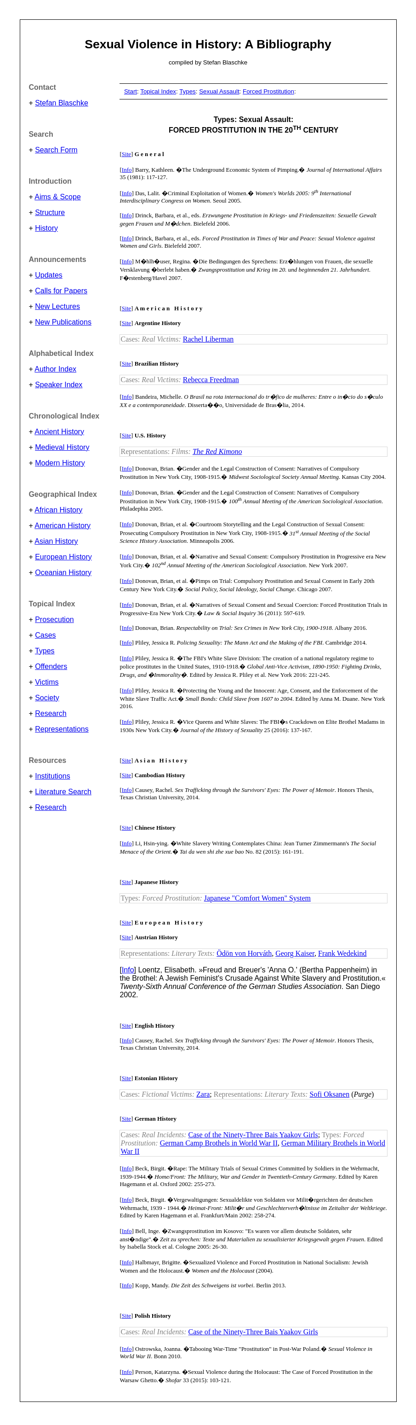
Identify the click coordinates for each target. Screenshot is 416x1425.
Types (45, 651)
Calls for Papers (61, 291)
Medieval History (62, 447)
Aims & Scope (57, 197)
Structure (50, 212)
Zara (203, 1094)
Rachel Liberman (208, 339)
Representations (62, 729)
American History (62, 525)
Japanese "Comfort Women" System (257, 898)
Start (130, 91)
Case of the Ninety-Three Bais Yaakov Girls (253, 1135)
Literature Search (63, 792)
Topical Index (158, 91)
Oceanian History (63, 572)
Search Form (56, 150)
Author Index (55, 369)
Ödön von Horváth (244, 953)
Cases (45, 635)
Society (47, 698)
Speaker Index (58, 385)
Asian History (56, 541)
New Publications (63, 322)
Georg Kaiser (294, 953)
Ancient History (59, 432)
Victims (46, 682)
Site (126, 154)
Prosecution (54, 619)
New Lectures (57, 306)
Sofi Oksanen (330, 1094)
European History (63, 557)
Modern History (60, 463)
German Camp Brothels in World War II (219, 1143)
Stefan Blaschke (61, 103)
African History (58, 510)
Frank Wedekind (342, 953)
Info (127, 169)
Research (50, 713)
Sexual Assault (219, 91)
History (46, 228)
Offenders (51, 666)
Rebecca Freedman (211, 380)
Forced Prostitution (268, 91)
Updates (49, 275)
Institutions (52, 776)
